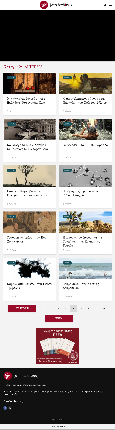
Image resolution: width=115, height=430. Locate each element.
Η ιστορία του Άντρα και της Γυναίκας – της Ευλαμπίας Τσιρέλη (84, 242)
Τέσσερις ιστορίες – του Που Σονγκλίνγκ (28, 240)
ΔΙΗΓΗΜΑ (11, 77)
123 (103, 308)
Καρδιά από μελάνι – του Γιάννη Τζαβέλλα (25, 286)
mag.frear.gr (64, 393)
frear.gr (61, 421)
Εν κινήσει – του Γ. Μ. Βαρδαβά (79, 147)
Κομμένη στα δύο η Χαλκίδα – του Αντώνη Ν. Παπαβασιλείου (29, 147)
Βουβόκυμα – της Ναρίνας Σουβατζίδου (82, 286)
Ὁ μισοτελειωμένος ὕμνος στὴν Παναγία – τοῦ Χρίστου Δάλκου (85, 103)
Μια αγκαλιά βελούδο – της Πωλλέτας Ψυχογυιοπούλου (27, 101)
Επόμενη (59, 319)
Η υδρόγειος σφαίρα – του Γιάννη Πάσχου (82, 193)
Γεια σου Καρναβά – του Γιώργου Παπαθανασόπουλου (28, 193)
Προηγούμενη (22, 308)
